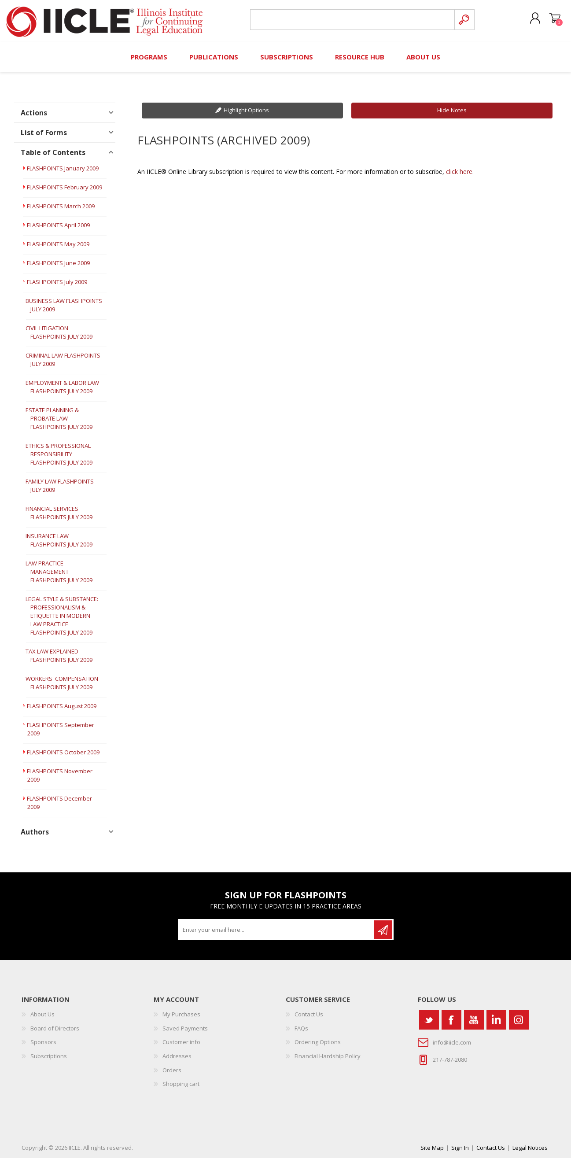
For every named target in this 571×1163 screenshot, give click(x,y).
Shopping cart (551, 21)
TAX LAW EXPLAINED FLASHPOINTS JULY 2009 (59, 661)
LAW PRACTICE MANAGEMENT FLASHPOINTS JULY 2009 (59, 577)
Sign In (460, 1153)
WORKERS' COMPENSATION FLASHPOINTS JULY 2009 (62, 688)
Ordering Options (318, 1048)
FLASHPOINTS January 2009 (63, 174)
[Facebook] (451, 1025)
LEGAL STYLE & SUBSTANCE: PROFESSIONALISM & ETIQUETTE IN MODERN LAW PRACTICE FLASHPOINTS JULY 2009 (62, 621)
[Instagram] (519, 1025)
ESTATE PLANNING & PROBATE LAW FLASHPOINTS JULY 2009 (59, 424)
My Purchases (181, 1020)
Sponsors (43, 1048)
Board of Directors (54, 1033)
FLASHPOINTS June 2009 (58, 269)
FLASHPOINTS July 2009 (57, 288)
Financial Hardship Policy (328, 1061)
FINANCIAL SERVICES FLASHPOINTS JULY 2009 (59, 518)
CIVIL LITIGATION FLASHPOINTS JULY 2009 (59, 338)
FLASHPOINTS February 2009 (64, 193)
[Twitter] (429, 1025)
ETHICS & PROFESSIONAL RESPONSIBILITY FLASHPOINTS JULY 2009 (59, 459)
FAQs (301, 1033)
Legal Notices (530, 1153)
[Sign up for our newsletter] (276, 935)
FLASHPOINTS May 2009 (58, 250)
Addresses (177, 1061)
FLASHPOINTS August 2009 (61, 712)
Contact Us (309, 1020)
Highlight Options (246, 116)
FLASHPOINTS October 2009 (63, 758)
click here (459, 177)
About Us (42, 1020)
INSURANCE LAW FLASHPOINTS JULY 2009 (59, 546)
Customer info (181, 1048)
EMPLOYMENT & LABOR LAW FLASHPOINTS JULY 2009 (62, 392)
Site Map (432, 1153)
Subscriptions (48, 1061)
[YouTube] (474, 1025)
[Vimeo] (496, 1025)
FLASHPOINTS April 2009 (58, 231)
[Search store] (351, 23)
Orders (171, 1075)
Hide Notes (452, 116)
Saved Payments (185, 1033)
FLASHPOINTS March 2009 (61, 212)
